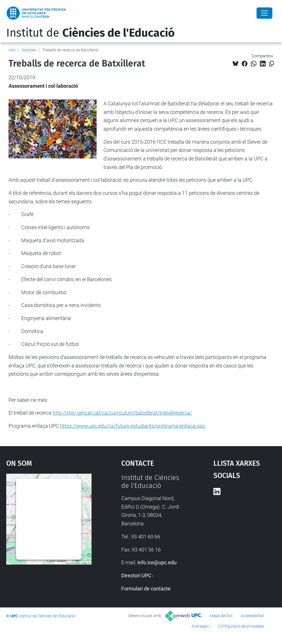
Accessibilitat (252, 615)
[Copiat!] (271, 63)
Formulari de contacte (146, 589)
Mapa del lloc (221, 615)
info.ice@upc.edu (157, 562)
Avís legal (199, 626)
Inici (12, 50)
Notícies (29, 50)
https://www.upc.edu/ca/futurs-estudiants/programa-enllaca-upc (132, 426)
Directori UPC (136, 575)
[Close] (264, 13)
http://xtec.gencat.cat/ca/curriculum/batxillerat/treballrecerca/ (122, 413)
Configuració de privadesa (241, 626)
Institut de (90, 33)
